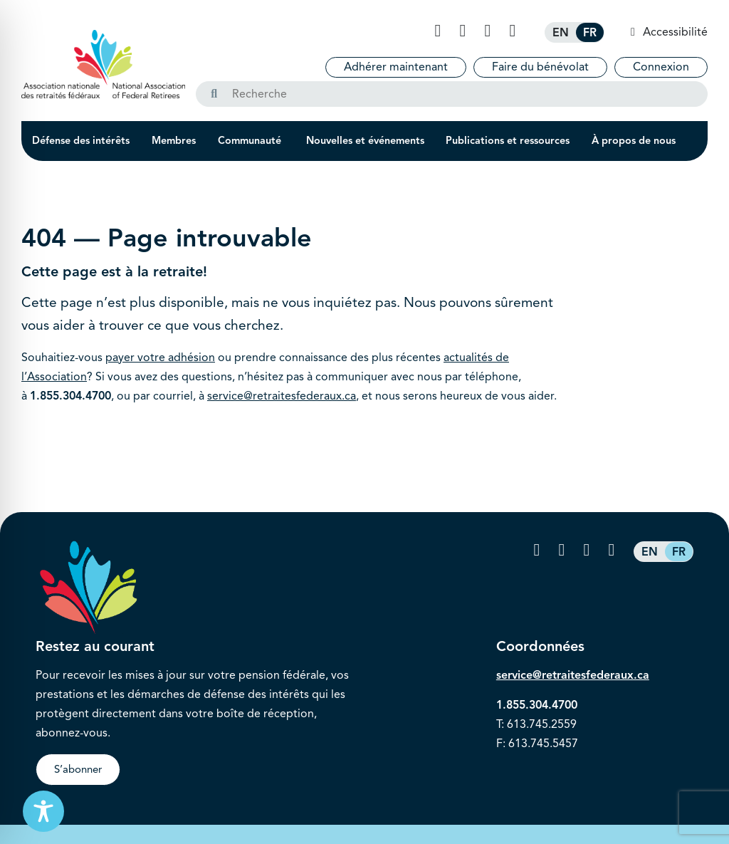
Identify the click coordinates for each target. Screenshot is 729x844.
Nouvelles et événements (365, 140)
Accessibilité (674, 32)
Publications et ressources (508, 140)
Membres (174, 140)
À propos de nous (634, 140)
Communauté (251, 140)
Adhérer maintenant (396, 67)
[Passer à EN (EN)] (560, 32)
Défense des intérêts (81, 140)
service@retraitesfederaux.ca (281, 396)
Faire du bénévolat (540, 67)
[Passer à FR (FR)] (590, 32)
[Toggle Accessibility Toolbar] (43, 811)
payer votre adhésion (160, 357)
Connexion (661, 67)
